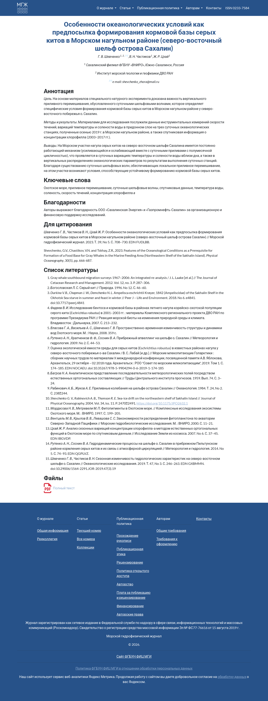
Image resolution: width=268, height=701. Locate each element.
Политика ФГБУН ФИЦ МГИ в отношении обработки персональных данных (134, 668)
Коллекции (85, 547)
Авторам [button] (193, 8)
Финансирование (130, 606)
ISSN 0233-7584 (237, 8)
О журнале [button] (105, 8)
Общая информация (52, 530)
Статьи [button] (125, 8)
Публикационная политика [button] (158, 8)
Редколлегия (47, 539)
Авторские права (130, 614)
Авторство (125, 584)
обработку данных (232, 677)
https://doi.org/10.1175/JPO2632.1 (162, 403)
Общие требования (171, 530)
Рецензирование (130, 562)
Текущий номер (89, 530)
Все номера (86, 539)
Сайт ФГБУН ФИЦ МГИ (133, 656)
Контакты (213, 8)
